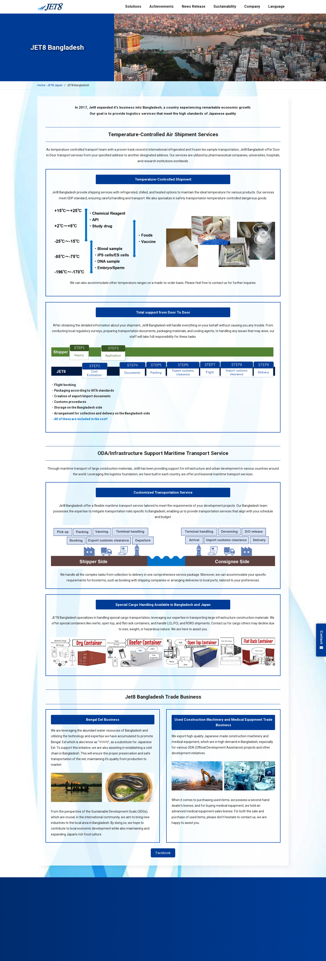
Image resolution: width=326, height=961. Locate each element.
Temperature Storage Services (201, 880)
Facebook (163, 853)
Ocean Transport (97, 880)
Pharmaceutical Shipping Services (132, 880)
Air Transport (74, 880)
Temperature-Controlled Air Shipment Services (163, 134)
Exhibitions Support (168, 880)
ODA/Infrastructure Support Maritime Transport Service (163, 453)
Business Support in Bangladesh (241, 880)
